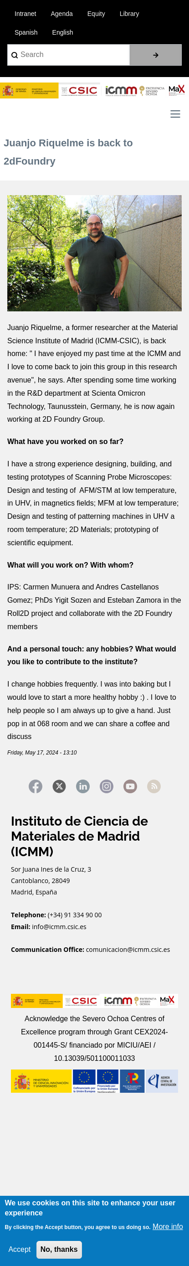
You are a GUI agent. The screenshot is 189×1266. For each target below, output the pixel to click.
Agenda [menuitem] (61, 13)
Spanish (26, 32)
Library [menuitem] (129, 13)
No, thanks (59, 1249)
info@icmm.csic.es (60, 926)
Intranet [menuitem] (25, 13)
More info (168, 1226)
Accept (19, 1249)
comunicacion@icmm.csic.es (128, 949)
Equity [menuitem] (96, 13)
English (62, 32)
